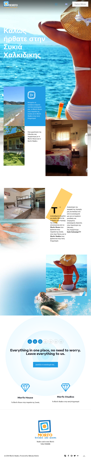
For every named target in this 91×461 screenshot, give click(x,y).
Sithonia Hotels (33, 456)
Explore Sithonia (80, 4)
